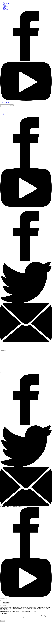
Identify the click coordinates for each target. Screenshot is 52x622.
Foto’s (4, 4)
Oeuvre (4, 1)
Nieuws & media (6, 3)
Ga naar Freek (5, 9)
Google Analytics (6, 603)
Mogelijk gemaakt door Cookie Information (8, 619)
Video (4, 2)
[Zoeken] (12, 105)
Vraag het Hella (5, 6)
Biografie (4, 5)
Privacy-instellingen (6, 602)
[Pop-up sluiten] (0, 600)
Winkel (4, 7)
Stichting (4, 8)
